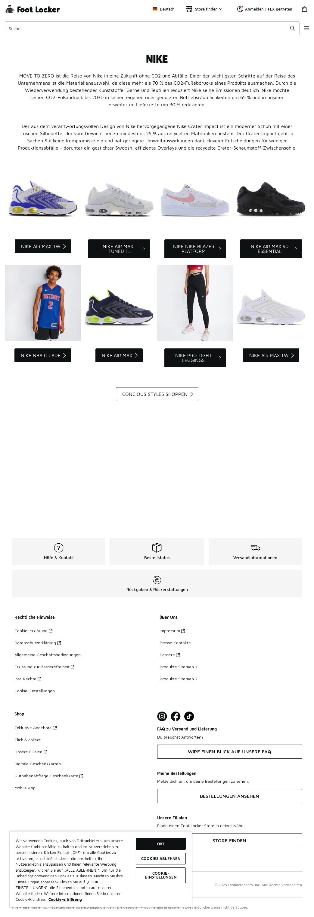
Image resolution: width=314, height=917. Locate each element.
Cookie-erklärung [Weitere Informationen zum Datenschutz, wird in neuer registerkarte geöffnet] (65, 899)
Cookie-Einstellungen (34, 690)
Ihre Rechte (27, 678)
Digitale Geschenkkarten (37, 763)
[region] (101, 869)
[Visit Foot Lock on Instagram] (162, 716)
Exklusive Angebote (35, 727)
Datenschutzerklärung (37, 642)
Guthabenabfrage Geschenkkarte (48, 775)
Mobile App (25, 787)
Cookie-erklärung (33, 630)
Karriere (170, 654)
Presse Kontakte (175, 642)
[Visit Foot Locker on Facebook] (176, 716)
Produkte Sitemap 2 (178, 678)
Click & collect (27, 739)
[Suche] (148, 28)
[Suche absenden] (285, 28)
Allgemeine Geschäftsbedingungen (47, 654)
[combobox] (148, 28)
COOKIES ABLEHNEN (160, 858)
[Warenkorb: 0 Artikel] (304, 9)
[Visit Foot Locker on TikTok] (189, 716)
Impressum (172, 630)
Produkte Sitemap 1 (178, 666)
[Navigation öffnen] (302, 28)
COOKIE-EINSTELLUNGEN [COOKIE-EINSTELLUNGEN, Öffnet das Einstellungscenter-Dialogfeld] (160, 875)
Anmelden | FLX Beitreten (264, 9)
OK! (160, 843)
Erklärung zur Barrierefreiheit (44, 666)
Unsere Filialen (30, 751)
